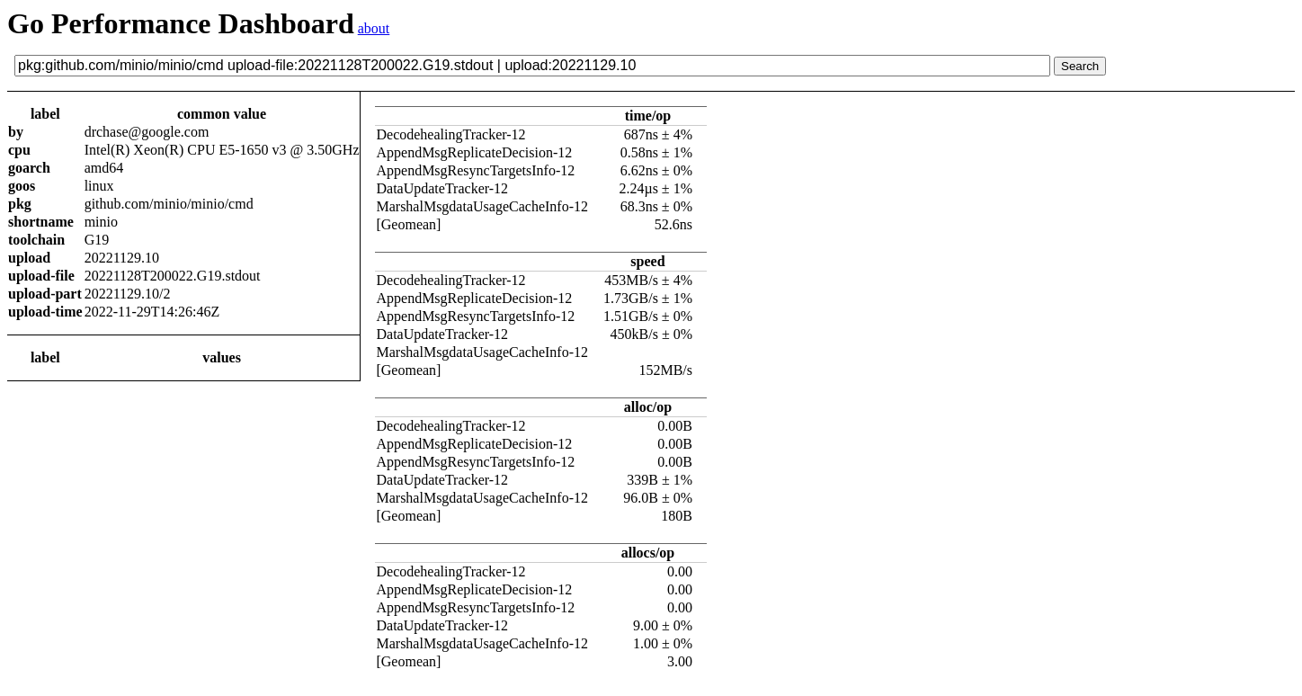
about (374, 28)
